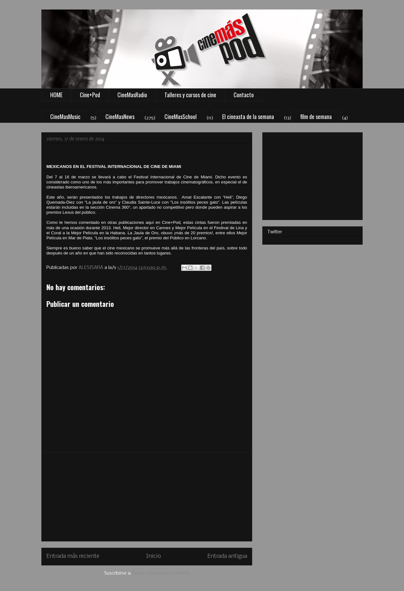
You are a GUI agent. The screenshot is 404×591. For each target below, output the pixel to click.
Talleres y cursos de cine (190, 95)
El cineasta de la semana (248, 116)
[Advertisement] (146, 496)
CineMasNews (119, 116)
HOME (56, 95)
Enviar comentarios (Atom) (161, 573)
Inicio (153, 556)
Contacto (244, 95)
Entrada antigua (227, 556)
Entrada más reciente (72, 556)
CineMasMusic (65, 116)
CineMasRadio (132, 95)
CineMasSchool (180, 116)
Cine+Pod (90, 95)
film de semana (316, 116)
